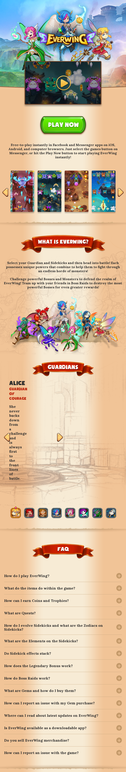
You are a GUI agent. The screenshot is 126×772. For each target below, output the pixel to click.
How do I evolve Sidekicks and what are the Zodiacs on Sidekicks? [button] (53, 566)
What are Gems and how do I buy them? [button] (40, 629)
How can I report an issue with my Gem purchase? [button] (49, 641)
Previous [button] (5, 193)
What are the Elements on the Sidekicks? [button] (41, 579)
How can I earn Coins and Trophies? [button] (36, 539)
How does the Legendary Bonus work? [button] (38, 604)
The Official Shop (51, 766)
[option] (22, 191)
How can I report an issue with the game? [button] (41, 691)
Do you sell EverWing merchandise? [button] (36, 679)
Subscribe (103, 735)
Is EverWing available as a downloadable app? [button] (45, 666)
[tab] (63, 514)
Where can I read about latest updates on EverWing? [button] (51, 654)
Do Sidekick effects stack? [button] (27, 592)
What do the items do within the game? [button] (39, 526)
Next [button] (121, 193)
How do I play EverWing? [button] (26, 514)
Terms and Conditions (82, 766)
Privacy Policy (112, 766)
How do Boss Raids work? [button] (27, 616)
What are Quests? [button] (20, 551)
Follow (21, 748)
